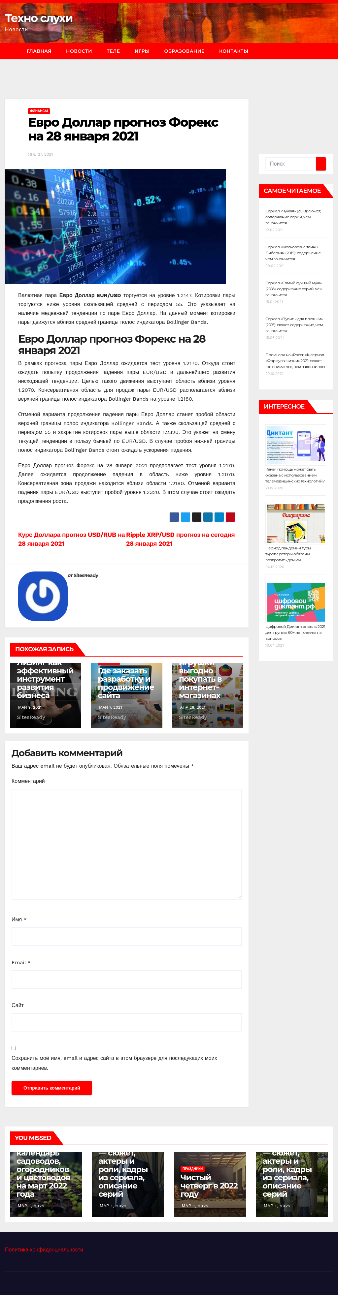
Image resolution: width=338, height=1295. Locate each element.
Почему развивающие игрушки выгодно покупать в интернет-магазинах (207, 670)
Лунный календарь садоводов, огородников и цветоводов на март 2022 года (43, 1169)
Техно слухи (39, 18)
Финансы (39, 111)
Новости (79, 51)
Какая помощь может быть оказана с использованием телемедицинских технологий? (295, 475)
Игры (142, 51)
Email (21, 962)
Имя (19, 919)
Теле (113, 51)
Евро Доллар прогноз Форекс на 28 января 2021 (123, 129)
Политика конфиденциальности (44, 1250)
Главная (39, 51)
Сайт (18, 1005)
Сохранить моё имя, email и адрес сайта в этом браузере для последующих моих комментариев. (114, 1063)
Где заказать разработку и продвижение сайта (126, 683)
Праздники (193, 1169)
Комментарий (28, 781)
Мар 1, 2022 (31, 1206)
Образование (184, 51)
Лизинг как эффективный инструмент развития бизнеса (45, 679)
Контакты (234, 51)
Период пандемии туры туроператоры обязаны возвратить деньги (288, 553)
